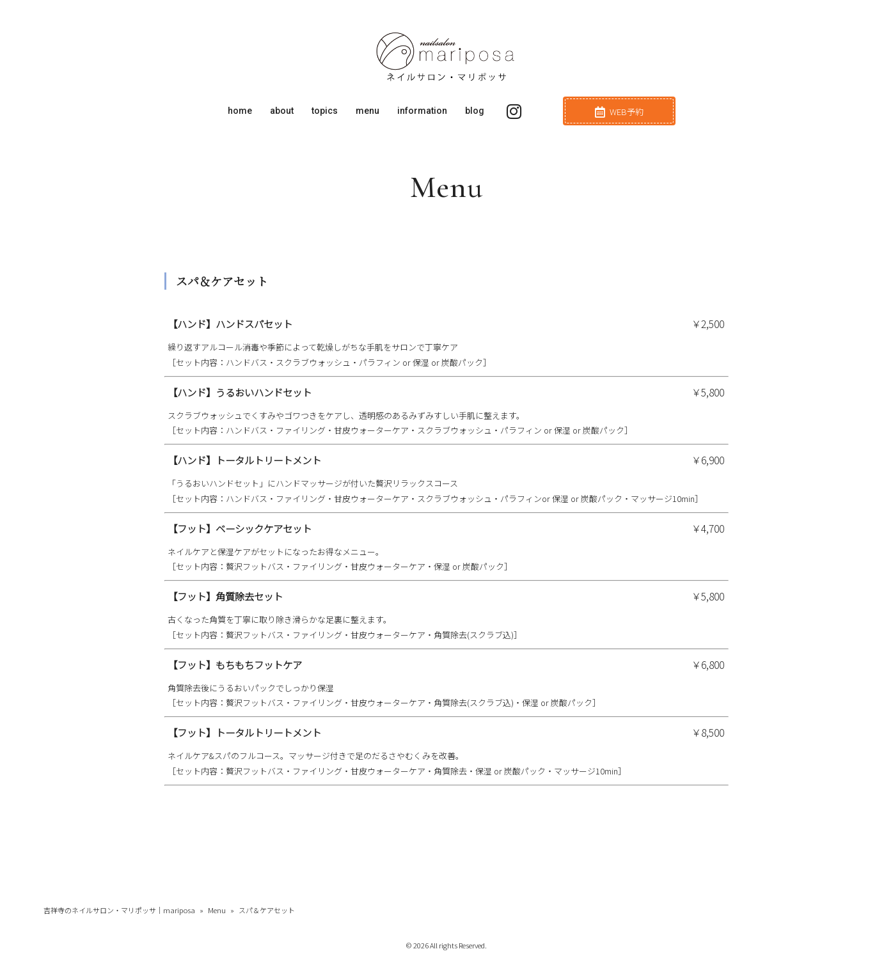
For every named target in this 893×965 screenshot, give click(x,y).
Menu (217, 910)
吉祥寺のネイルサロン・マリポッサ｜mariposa (119, 910)
